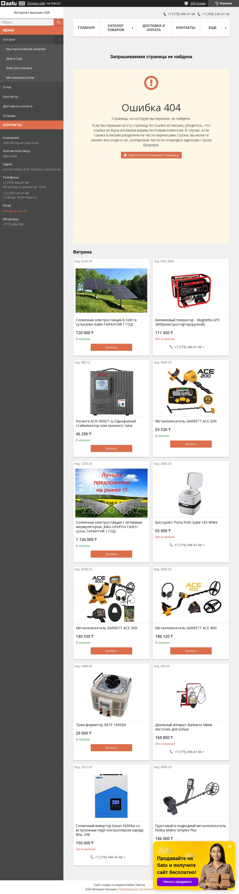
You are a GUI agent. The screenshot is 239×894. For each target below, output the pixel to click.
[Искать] (58, 22)
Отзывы (9, 115)
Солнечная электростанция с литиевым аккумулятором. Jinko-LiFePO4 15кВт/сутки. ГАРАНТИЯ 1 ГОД (109, 526)
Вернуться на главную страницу (154, 155)
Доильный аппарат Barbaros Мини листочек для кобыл (183, 727)
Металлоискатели (20, 77)
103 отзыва (198, 3)
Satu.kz (140, 885)
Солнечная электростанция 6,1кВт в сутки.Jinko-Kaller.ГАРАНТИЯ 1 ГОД (106, 322)
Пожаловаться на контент (136, 889)
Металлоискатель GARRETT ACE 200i (186, 421)
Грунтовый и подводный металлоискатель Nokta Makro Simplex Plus (190, 828)
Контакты (10, 96)
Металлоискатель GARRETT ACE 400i (186, 628)
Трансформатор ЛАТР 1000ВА (101, 725)
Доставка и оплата (17, 106)
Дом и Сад (14, 58)
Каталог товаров (115, 28)
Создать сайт (37, 3)
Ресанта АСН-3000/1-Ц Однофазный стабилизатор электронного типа (106, 423)
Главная (86, 28)
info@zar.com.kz (15, 211)
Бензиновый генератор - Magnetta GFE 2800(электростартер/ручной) (187, 322)
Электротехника (19, 68)
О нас (7, 87)
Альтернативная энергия (26, 49)
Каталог (9, 39)
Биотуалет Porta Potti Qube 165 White (186, 522)
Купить (111, 347)
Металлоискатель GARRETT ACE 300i (106, 628)
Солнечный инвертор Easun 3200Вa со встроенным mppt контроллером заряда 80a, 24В (109, 830)
